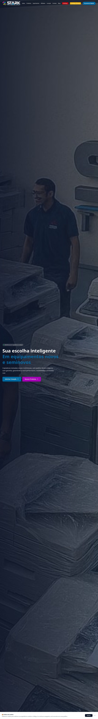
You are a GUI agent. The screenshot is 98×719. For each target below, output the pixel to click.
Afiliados (43, 3)
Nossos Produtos (31, 379)
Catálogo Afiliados (75, 3)
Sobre (23, 3)
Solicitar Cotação (12, 379)
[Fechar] (94, 715)
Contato (54, 3)
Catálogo (65, 3)
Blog (59, 3)
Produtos (29, 3)
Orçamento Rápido (89, 3)
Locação (49, 3)
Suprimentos (36, 3)
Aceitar (89, 715)
